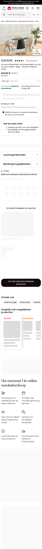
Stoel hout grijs (10, 302)
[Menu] (4, 7)
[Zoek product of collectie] (4, 14)
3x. (11, 104)
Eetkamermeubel (11, 21)
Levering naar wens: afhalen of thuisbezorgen (30, 439)
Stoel (37, 21)
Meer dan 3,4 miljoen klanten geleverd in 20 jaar (10, 420)
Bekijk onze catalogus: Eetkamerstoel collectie (19, 174)
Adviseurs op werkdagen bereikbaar (27, 420)
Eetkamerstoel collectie (26, 21)
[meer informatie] (29, 88)
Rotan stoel (25, 302)
